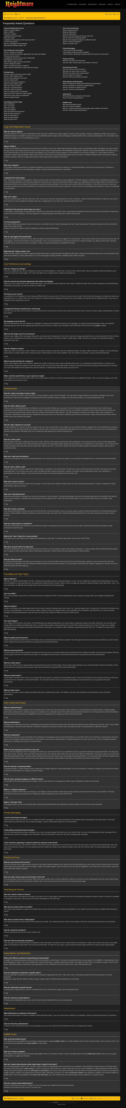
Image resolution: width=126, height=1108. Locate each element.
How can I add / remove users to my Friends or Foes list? (80, 62)
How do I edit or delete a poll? (13, 84)
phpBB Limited (60, 1041)
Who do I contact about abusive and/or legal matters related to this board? (85, 108)
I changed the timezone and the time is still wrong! (19, 58)
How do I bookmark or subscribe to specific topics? (78, 85)
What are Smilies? (9, 108)
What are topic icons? (10, 119)
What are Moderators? (69, 32)
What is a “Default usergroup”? (72, 41)
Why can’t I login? (9, 38)
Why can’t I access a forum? (12, 85)
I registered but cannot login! (12, 36)
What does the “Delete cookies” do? (15, 45)
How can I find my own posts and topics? (75, 77)
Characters (72, 4)
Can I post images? (10, 109)
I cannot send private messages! (73, 50)
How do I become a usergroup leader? (74, 38)
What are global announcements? (14, 111)
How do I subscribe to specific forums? (74, 87)
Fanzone (102, 4)
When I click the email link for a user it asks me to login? (21, 67)
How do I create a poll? (11, 80)
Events (117, 4)
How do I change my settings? (13, 52)
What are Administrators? (70, 30)
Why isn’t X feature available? (72, 106)
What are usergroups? (69, 34)
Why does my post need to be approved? (16, 95)
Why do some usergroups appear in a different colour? (79, 40)
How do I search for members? (72, 75)
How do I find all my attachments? (73, 98)
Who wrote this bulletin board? (72, 104)
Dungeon (83, 4)
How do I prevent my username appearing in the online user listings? (25, 54)
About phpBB (31, 1043)
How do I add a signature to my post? (15, 78)
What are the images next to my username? (17, 62)
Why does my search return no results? (75, 71)
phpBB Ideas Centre (94, 1054)
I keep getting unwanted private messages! (76, 52)
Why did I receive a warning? (13, 89)
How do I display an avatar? (12, 63)
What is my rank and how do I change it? (16, 65)
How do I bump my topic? (12, 97)
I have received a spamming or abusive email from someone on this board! (85, 54)
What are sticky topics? (11, 115)
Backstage (92, 4)
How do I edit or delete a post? (13, 76)
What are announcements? (12, 113)
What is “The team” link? (70, 43)
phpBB (97, 325)
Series (110, 4)
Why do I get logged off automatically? (15, 43)
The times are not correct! (12, 56)
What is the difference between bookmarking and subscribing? (82, 83)
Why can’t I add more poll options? (14, 82)
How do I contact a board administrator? (75, 110)
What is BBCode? (9, 104)
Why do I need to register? (12, 30)
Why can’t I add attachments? (13, 87)
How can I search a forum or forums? (74, 69)
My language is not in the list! (13, 60)
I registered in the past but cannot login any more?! (19, 40)
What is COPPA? (9, 32)
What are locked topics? (11, 117)
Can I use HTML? (9, 106)
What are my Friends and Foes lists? (74, 60)
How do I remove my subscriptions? (74, 89)
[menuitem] (17, 14)
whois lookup (28, 1068)
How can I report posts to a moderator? (16, 91)
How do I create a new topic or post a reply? (17, 74)
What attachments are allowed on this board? (76, 96)
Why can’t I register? (10, 34)
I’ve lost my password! (11, 41)
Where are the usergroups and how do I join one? (78, 36)
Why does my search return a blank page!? (76, 73)
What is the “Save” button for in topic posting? (18, 93)
